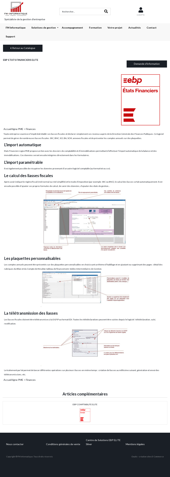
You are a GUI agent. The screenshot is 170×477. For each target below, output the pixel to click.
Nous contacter (15, 444)
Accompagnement (72, 27)
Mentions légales (135, 444)
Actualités (134, 27)
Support (10, 36)
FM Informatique (16, 27)
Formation (95, 27)
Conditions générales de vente (63, 444)
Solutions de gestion (43, 27)
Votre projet (114, 27)
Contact (152, 27)
